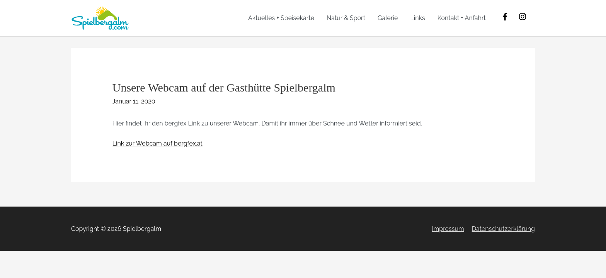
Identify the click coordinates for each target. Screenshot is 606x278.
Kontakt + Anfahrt (461, 18)
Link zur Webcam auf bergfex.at (157, 143)
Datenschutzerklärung (503, 228)
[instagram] (524, 16)
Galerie (388, 18)
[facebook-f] (509, 16)
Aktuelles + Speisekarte (281, 18)
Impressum (448, 228)
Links (417, 18)
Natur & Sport (346, 18)
